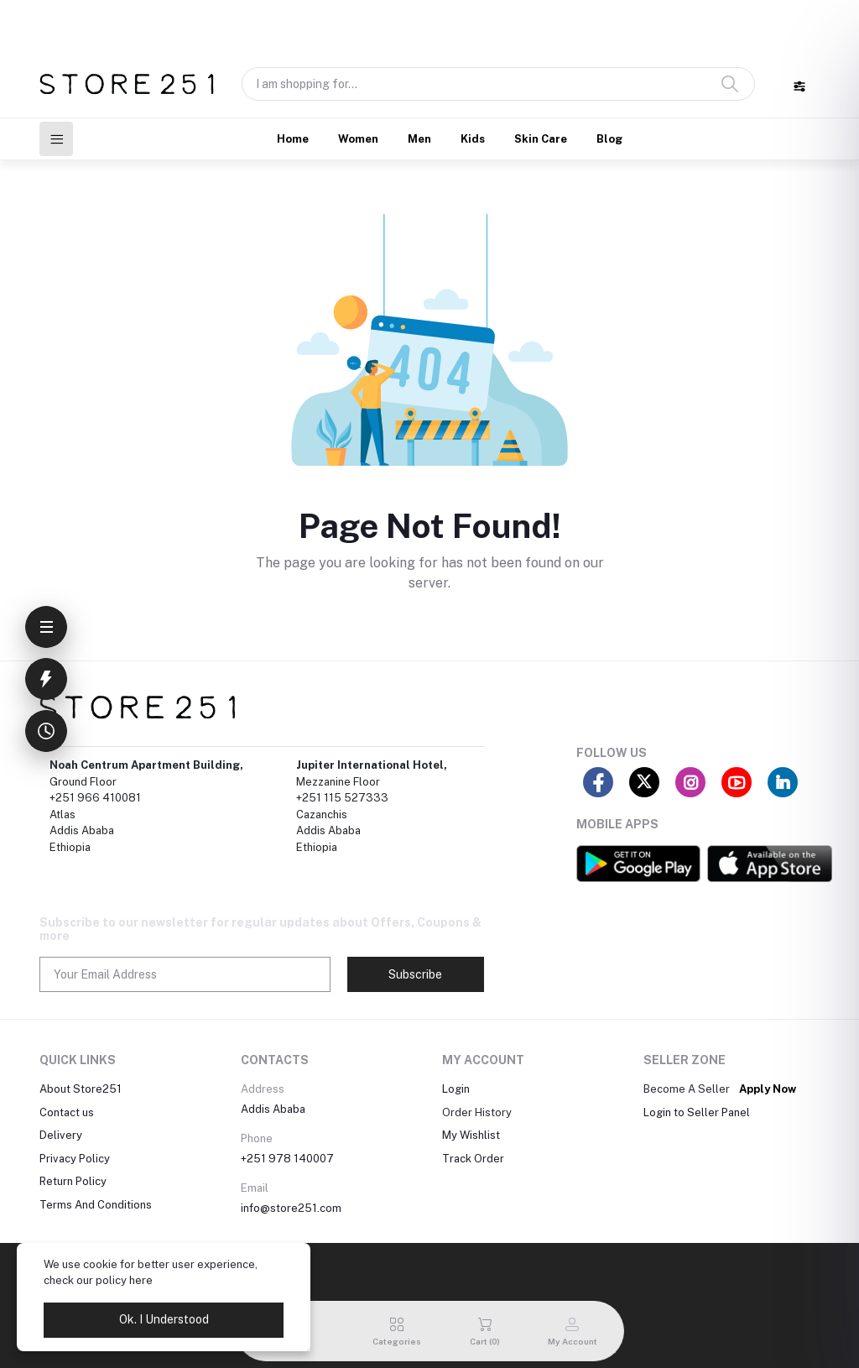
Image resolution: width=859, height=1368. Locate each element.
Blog (609, 139)
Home (293, 139)
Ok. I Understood (164, 1319)
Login (456, 1089)
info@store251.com (291, 1208)
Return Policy (73, 1181)
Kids (473, 139)
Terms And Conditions (95, 1204)
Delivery (60, 1135)
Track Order (473, 1158)
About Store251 (80, 1089)
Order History (477, 1112)
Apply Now (767, 1089)
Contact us (66, 1112)
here (141, 1280)
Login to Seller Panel (696, 1112)
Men (419, 139)
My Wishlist (471, 1135)
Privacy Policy (74, 1158)
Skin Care (540, 139)
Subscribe (415, 974)
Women (358, 139)
